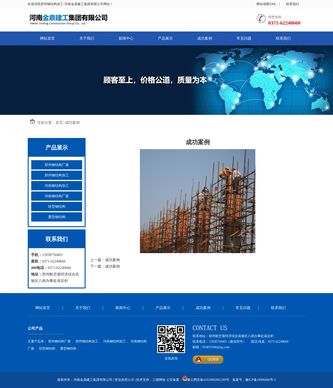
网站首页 (47, 38)
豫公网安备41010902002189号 (208, 380)
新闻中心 (126, 38)
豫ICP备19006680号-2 (260, 380)
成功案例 (204, 38)
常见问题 (244, 38)
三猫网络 (158, 380)
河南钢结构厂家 (57, 196)
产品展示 (165, 38)
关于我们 (86, 38)
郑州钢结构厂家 (57, 165)
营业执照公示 (124, 380)
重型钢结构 (56, 217)
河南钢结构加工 (57, 186)
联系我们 (292, 4)
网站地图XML (266, 4)
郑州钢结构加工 (57, 175)
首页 (59, 123)
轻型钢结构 (56, 206)
